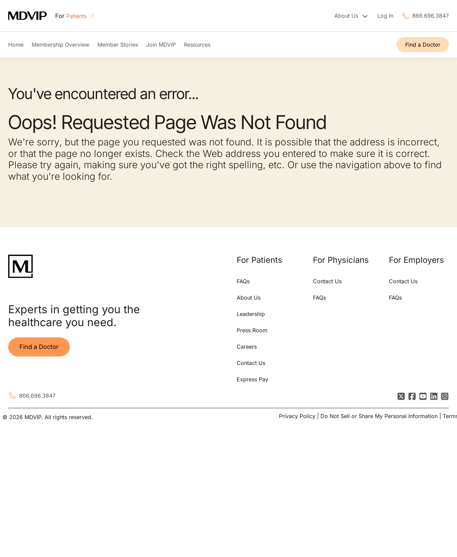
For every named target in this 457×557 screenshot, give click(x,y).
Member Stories (117, 44)
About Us (249, 297)
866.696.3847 (430, 15)
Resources (197, 44)
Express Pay (252, 379)
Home (15, 44)
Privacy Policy (297, 416)
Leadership (251, 314)
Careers (247, 346)
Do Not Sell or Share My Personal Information (379, 416)
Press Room (252, 330)
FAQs (243, 281)
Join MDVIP (161, 44)
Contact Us (251, 363)
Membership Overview (60, 44)
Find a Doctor (422, 44)
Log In (385, 15)
